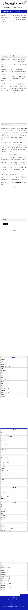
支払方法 (3, 368)
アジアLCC (14, 455)
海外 (2, 520)
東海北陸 (3, 511)
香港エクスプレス (5, 470)
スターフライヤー (5, 447)
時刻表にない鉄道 (5, 585)
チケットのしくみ (5, 375)
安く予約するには (5, 381)
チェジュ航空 (4, 457)
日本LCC (14, 429)
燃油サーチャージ (5, 377)
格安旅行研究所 (5, 570)
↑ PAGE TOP (24, 594)
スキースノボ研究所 (6, 583)
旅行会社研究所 (5, 574)
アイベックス (4, 451)
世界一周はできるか (6, 526)
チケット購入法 (5, 379)
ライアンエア (4, 492)
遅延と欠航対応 (5, 392)
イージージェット (5, 490)
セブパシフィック (5, 473)
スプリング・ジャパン (6, 436)
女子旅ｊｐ (3, 589)
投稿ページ (14, 604)
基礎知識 (3, 359)
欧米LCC (14, 487)
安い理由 (13, 7)
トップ (3, 7)
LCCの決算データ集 (6, 530)
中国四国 (3, 515)
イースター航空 (5, 462)
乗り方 (2, 385)
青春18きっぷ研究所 (6, 578)
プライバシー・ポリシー (14, 599)
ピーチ (2, 432)
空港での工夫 (18, 182)
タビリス (3, 565)
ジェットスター (5, 483)
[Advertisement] (14, 39)
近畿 (2, 513)
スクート (3, 479)
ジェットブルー (5, 496)
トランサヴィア (5, 494)
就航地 (14, 502)
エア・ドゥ (3, 443)
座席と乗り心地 (5, 388)
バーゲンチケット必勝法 (7, 528)
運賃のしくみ (4, 364)
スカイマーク (4, 440)
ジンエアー (3, 464)
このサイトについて (14, 602)
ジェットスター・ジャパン (7, 434)
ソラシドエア (4, 445)
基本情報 (8, 7)
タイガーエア (4, 481)
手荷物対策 (3, 370)
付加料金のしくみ (5, 366)
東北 (2, 506)
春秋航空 (3, 468)
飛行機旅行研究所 (5, 567)
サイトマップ (14, 597)
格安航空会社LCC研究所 (14, 3)
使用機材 (3, 390)
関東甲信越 (3, 509)
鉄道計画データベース (6, 587)
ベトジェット (4, 475)
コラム (14, 523)
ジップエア (3, 438)
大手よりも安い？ (5, 383)
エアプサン (3, 460)
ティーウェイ (4, 466)
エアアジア (3, 477)
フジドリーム (4, 449)
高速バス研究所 (5, 581)
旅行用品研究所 (5, 572)
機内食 (2, 372)
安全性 (2, 394)
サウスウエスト (5, 498)
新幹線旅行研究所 (5, 576)
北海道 (2, 504)
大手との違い (4, 362)
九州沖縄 (3, 517)
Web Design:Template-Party (14, 608)
